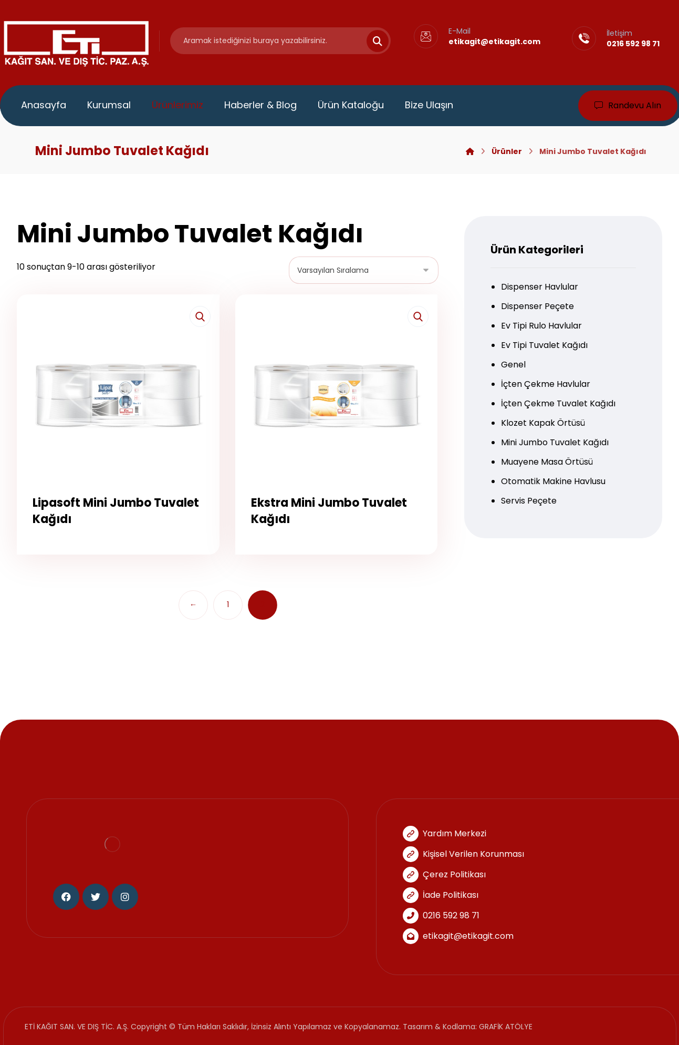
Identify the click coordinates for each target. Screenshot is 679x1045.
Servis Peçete (529, 501)
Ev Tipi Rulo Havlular (541, 326)
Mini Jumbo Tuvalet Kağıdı (555, 442)
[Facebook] (66, 897)
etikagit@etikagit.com (458, 936)
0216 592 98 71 (441, 915)
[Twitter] (95, 897)
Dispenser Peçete (537, 306)
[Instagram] (125, 897)
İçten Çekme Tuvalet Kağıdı (558, 403)
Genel (513, 364)
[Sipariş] (363, 270)
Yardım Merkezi (444, 833)
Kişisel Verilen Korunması (463, 854)
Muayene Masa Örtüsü (547, 462)
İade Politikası (440, 895)
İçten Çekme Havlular (545, 384)
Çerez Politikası (444, 874)
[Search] (371, 41)
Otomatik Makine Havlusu (553, 481)
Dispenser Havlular (539, 287)
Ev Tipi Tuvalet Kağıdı (544, 345)
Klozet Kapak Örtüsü (543, 423)
